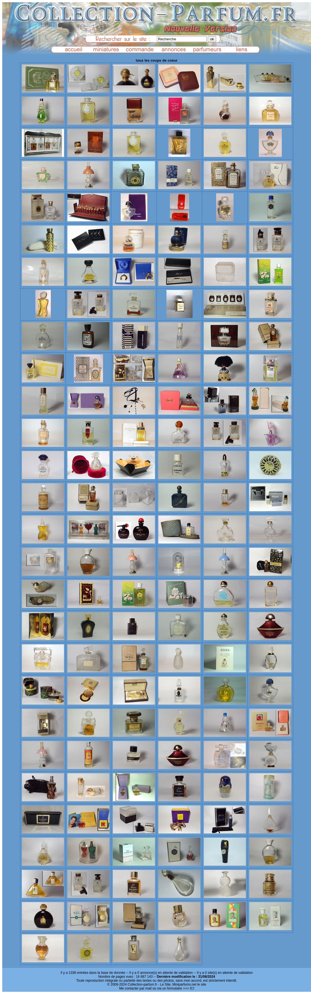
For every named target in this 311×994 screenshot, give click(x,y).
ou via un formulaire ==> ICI (173, 988)
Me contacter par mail (135, 988)
